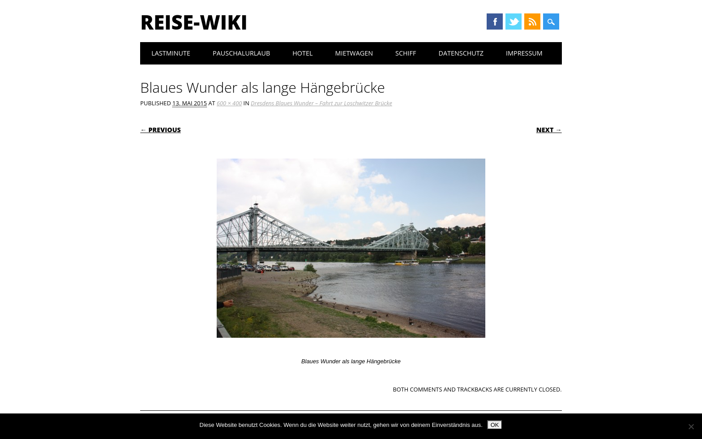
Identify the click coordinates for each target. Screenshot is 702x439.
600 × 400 (229, 103)
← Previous (160, 129)
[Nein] (690, 426)
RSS (532, 21)
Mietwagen (354, 53)
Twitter (513, 21)
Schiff (405, 53)
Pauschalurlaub (241, 53)
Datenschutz (461, 53)
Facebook (495, 21)
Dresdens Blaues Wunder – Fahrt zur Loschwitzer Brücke (321, 103)
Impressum (524, 53)
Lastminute (170, 53)
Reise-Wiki (193, 22)
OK (495, 425)
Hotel (302, 53)
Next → (549, 129)
